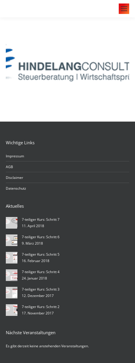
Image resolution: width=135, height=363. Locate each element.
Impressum (15, 156)
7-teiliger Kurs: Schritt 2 (41, 306)
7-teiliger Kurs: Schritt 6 (41, 236)
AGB (9, 166)
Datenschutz (16, 188)
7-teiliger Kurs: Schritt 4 (41, 271)
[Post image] (11, 223)
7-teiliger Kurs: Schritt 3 (41, 289)
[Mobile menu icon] (124, 8)
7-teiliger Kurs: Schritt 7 (41, 219)
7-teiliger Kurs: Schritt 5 (41, 254)
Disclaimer (14, 177)
